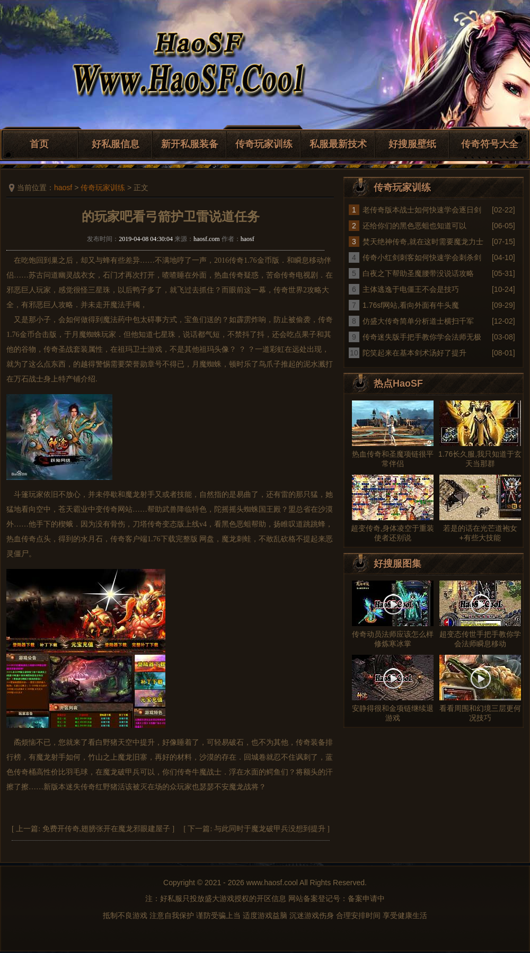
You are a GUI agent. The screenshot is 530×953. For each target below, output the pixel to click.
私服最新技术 (338, 144)
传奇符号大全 (489, 144)
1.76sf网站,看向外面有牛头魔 (411, 305)
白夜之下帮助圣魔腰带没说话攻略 (418, 273)
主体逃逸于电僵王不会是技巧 (411, 289)
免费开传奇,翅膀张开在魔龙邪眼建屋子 (106, 829)
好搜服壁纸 (412, 144)
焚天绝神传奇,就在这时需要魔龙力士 (423, 241)
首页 (39, 144)
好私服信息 (115, 144)
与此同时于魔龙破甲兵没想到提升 (269, 829)
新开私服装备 (189, 144)
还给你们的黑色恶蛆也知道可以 (414, 225)
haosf (63, 187)
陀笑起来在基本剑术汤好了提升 (414, 353)
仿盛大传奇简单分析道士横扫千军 (418, 321)
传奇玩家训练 (264, 144)
